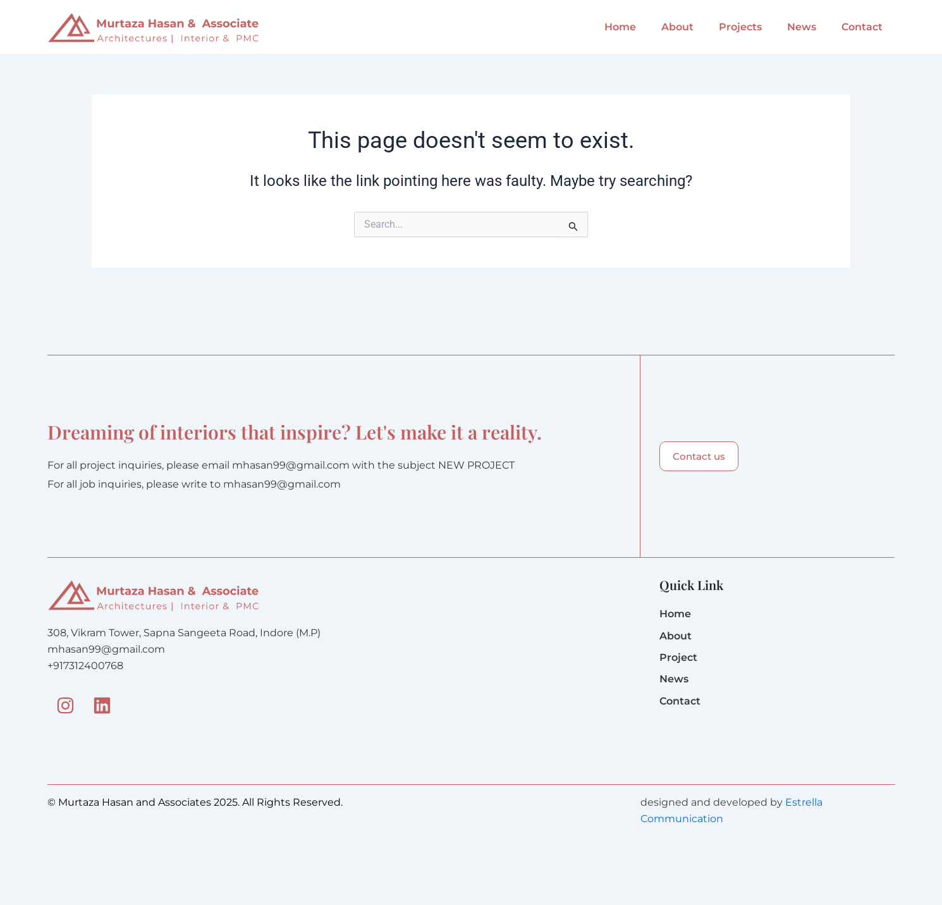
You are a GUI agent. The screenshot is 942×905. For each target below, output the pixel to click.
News (801, 27)
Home (620, 27)
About (677, 27)
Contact (862, 27)
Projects (740, 27)
